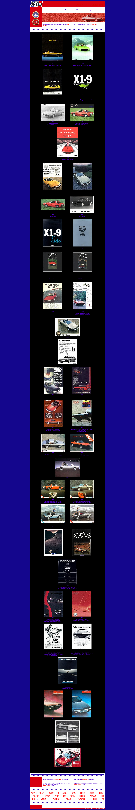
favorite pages (82, 799)
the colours (47, 796)
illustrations (82, 795)
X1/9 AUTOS (93, 24)
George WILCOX (46, 785)
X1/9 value (68, 799)
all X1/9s (36, 796)
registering (56, 799)
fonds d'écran (93, 795)
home (33, 793)
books (57, 796)
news (41, 793)
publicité (72, 795)
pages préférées (81, 798)
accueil (33, 792)
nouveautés (41, 792)
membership (43, 799)
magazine (82, 792)
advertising (72, 796)
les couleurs (47, 795)
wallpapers (93, 796)
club (58, 792)
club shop (101, 793)
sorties (73, 792)
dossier (65, 792)
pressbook (65, 793)
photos (102, 795)
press (64, 796)
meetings (74, 793)
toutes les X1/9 (36, 795)
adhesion (44, 798)
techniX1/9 (91, 792)
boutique (101, 792)
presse (64, 795)
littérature (57, 795)
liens (103, 798)
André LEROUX (57, 779)
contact (33, 798)
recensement (56, 798)
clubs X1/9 (95, 798)
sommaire (51, 792)
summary (51, 793)
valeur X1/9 (68, 798)
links (103, 799)
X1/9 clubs (95, 799)
